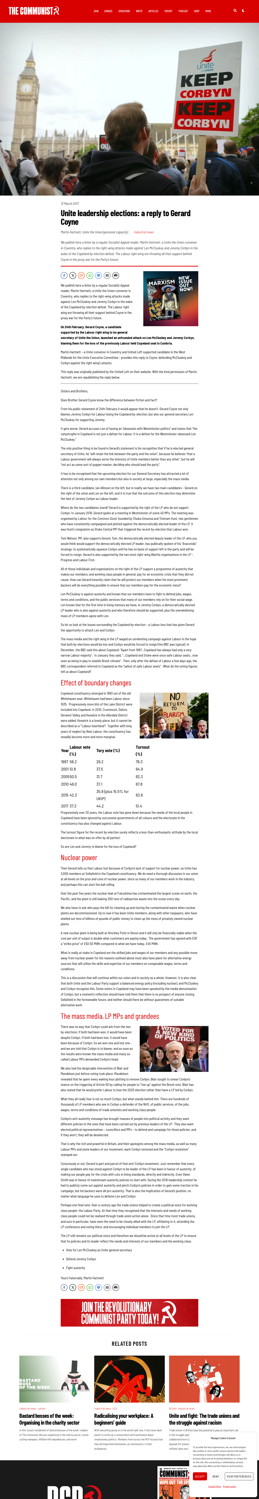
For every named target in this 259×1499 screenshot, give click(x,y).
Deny (216, 1476)
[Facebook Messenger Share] (98, 275)
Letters (41, 1408)
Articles (153, 11)
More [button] (208, 11)
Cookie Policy (214, 1486)
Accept (200, 1476)
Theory (168, 11)
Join (96, 11)
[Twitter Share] (72, 275)
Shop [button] (197, 11)
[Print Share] (115, 275)
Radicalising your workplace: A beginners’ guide (123, 1419)
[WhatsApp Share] (90, 275)
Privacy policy (229, 1486)
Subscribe (124, 11)
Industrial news (144, 232)
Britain (172, 1408)
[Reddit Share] (81, 275)
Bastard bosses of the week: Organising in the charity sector (49, 1419)
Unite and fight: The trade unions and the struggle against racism (204, 1419)
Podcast (183, 11)
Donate (108, 11)
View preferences (239, 1476)
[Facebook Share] (64, 275)
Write (139, 11)
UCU (114, 1408)
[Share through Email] (107, 275)
